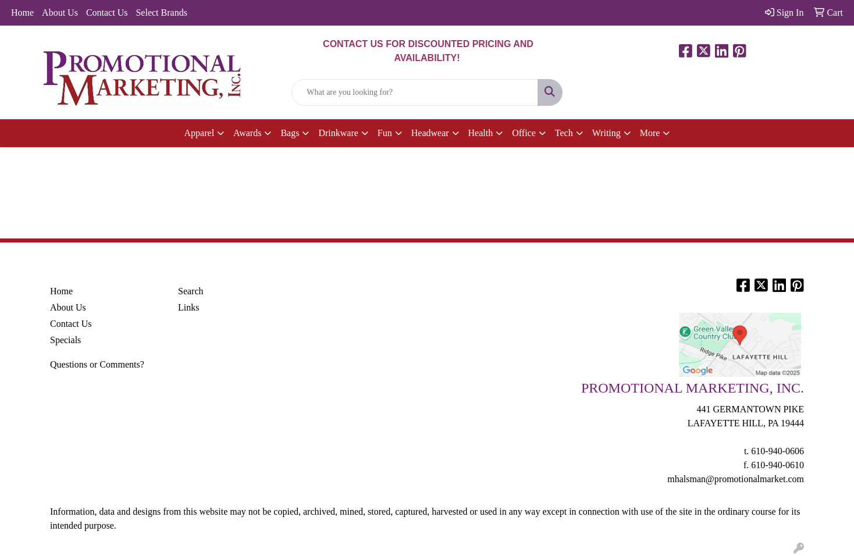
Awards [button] (247, 133)
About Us (60, 12)
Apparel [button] (199, 133)
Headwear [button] (430, 133)
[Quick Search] (414, 92)
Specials (65, 340)
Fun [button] (385, 133)
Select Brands (161, 12)
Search (191, 291)
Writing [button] (606, 133)
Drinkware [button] (338, 133)
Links (188, 307)
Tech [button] (564, 133)
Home (22, 12)
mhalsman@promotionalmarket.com (735, 479)
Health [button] (480, 133)
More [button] (650, 133)
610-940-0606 (777, 451)
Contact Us (107, 12)
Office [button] (524, 133)
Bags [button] (289, 133)
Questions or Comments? (97, 364)
